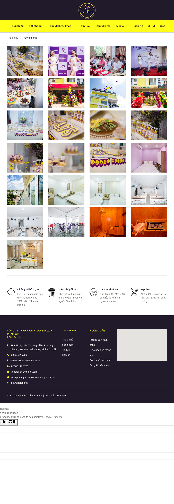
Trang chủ (12, 37)
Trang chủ (67, 339)
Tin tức (85, 25)
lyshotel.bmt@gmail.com (24, 371)
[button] (45, 26)
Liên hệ (138, 25)
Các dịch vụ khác (60, 25)
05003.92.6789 (19, 355)
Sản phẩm (67, 344)
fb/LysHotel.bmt (19, 382)
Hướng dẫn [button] (97, 330)
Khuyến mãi (104, 25)
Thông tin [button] (69, 330)
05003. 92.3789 (17, 366)
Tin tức (65, 349)
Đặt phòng (35, 25)
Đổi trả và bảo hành (100, 360)
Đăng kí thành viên (100, 365)
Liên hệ (66, 355)
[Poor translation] (12, 422)
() (162, 26)
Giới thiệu (18, 25)
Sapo (63, 395)
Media (120, 25)
